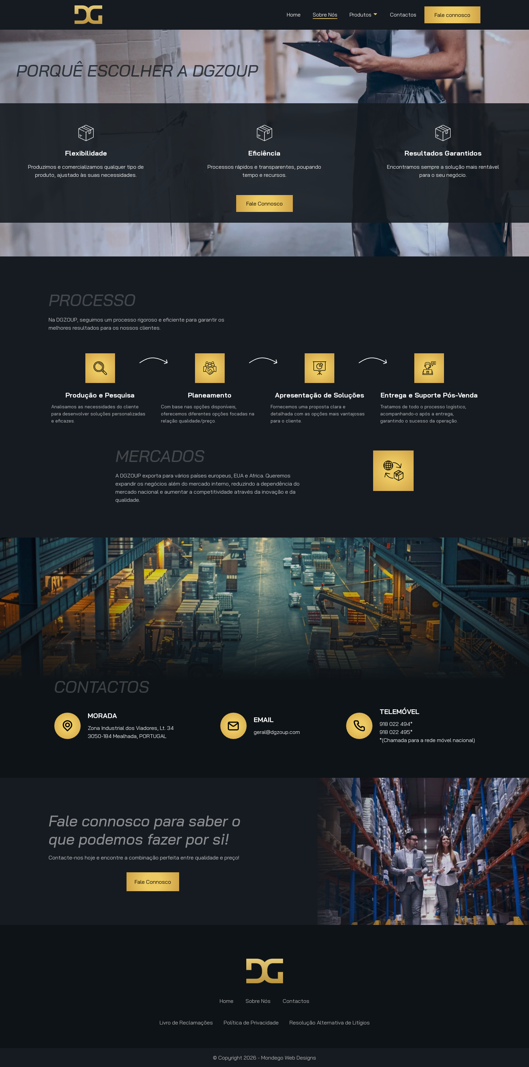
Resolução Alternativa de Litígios (329, 1022)
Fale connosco (452, 14)
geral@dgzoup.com (277, 732)
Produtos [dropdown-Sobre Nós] (364, 14)
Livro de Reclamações (186, 1022)
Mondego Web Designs (288, 1057)
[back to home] (88, 14)
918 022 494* (396, 723)
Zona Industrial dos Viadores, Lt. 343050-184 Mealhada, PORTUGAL (131, 731)
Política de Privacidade (251, 1022)
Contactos (403, 14)
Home (294, 14)
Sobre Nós (325, 14)
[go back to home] (264, 971)
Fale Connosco (264, 203)
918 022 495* (396, 732)
